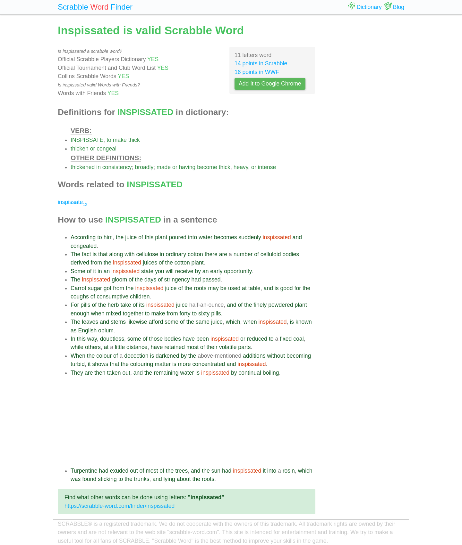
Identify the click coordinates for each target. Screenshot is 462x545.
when (98, 313)
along (116, 254)
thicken (80, 148)
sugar (95, 288)
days (150, 279)
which (233, 322)
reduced (257, 339)
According (83, 237)
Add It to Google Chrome (270, 83)
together (133, 313)
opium (106, 330)
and (297, 237)
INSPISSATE (87, 140)
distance (137, 347)
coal (298, 339)
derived (80, 262)
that (102, 254)
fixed (286, 339)
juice (131, 237)
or (92, 148)
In (73, 339)
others (93, 347)
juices (150, 262)
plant (161, 237)
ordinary (176, 254)
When (78, 356)
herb (113, 305)
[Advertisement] (193, 422)
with (129, 254)
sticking (107, 479)
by (198, 271)
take (126, 305)
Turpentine (84, 471)
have (189, 339)
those (156, 339)
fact (86, 254)
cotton (195, 254)
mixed (113, 313)
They (77, 373)
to (109, 140)
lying (169, 479)
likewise (137, 322)
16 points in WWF (257, 72)
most (192, 347)
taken (114, 373)
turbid (78, 364)
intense (267, 167)
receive (184, 271)
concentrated (209, 364)
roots (200, 288)
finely (260, 305)
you (159, 271)
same (203, 322)
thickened (83, 167)
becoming (299, 356)
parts (244, 347)
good (286, 288)
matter (163, 364)
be (223, 288)
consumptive (112, 296)
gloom (119, 279)
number (243, 254)
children (140, 296)
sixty (204, 313)
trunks (142, 479)
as (74, 330)
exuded (119, 471)
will (169, 271)
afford (156, 322)
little (120, 347)
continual (249, 373)
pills (85, 305)
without (276, 356)
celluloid (271, 254)
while (77, 347)
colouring (141, 364)
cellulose (147, 254)
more (184, 364)
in (98, 167)
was (76, 479)
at (244, 288)
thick (134, 140)
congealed (84, 246)
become (207, 167)
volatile (228, 347)
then (99, 373)
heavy (241, 167)
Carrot (78, 288)
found (89, 479)
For (75, 305)
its (142, 305)
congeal (106, 148)
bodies (290, 254)
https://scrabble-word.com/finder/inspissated (119, 506)
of (140, 237)
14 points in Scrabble (261, 63)
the (120, 237)
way (92, 339)
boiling (271, 373)
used (234, 288)
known (303, 322)
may (213, 288)
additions (254, 356)
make (120, 140)
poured (177, 237)
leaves (90, 322)
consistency (117, 167)
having (187, 167)
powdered (280, 305)
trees (181, 471)
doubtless (112, 339)
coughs (80, 296)
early (216, 271)
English (87, 330)
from (96, 262)
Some (78, 271)
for (298, 288)
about (184, 479)
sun (215, 471)
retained (174, 347)
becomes (225, 237)
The (75, 254)
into (192, 237)
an (107, 271)
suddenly (249, 237)
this (149, 237)
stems (118, 322)
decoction (136, 356)
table (254, 288)
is (94, 254)
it (94, 271)
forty (184, 313)
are (223, 254)
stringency (177, 279)
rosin (289, 471)
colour (104, 356)
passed (211, 279)
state (147, 271)
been (202, 339)
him (108, 237)
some (171, 322)
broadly (144, 167)
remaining (166, 373)
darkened (167, 356)
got (107, 288)
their (212, 347)
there (211, 254)
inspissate (72, 202)
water (205, 237)
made (164, 167)
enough (80, 313)
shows (100, 364)
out (126, 373)
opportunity (238, 271)
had (196, 279)
